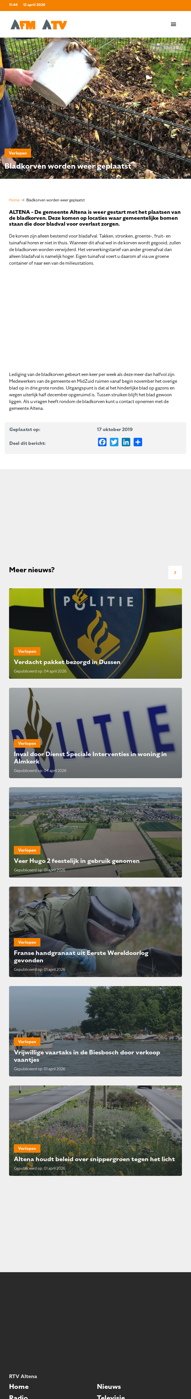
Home (14, 200)
